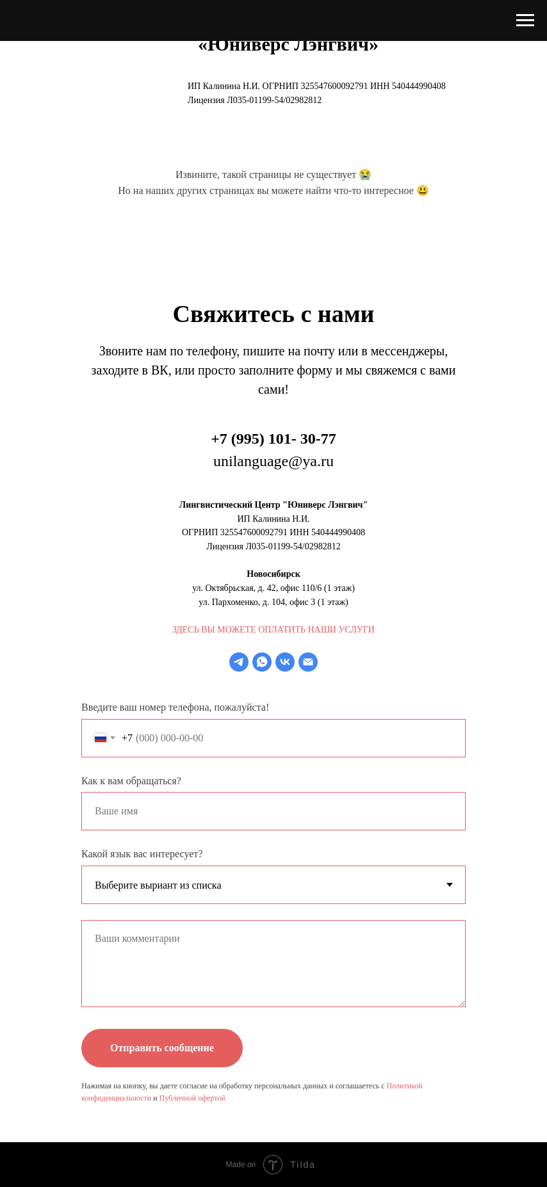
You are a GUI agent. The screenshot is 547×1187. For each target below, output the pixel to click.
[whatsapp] (262, 662)
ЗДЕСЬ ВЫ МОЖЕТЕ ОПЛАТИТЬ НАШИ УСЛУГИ (273, 629)
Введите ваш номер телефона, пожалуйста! (175, 707)
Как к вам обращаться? (131, 780)
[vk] (285, 662)
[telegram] (239, 662)
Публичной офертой (192, 1098)
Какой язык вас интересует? (141, 853)
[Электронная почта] (308, 662)
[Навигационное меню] (525, 20)
